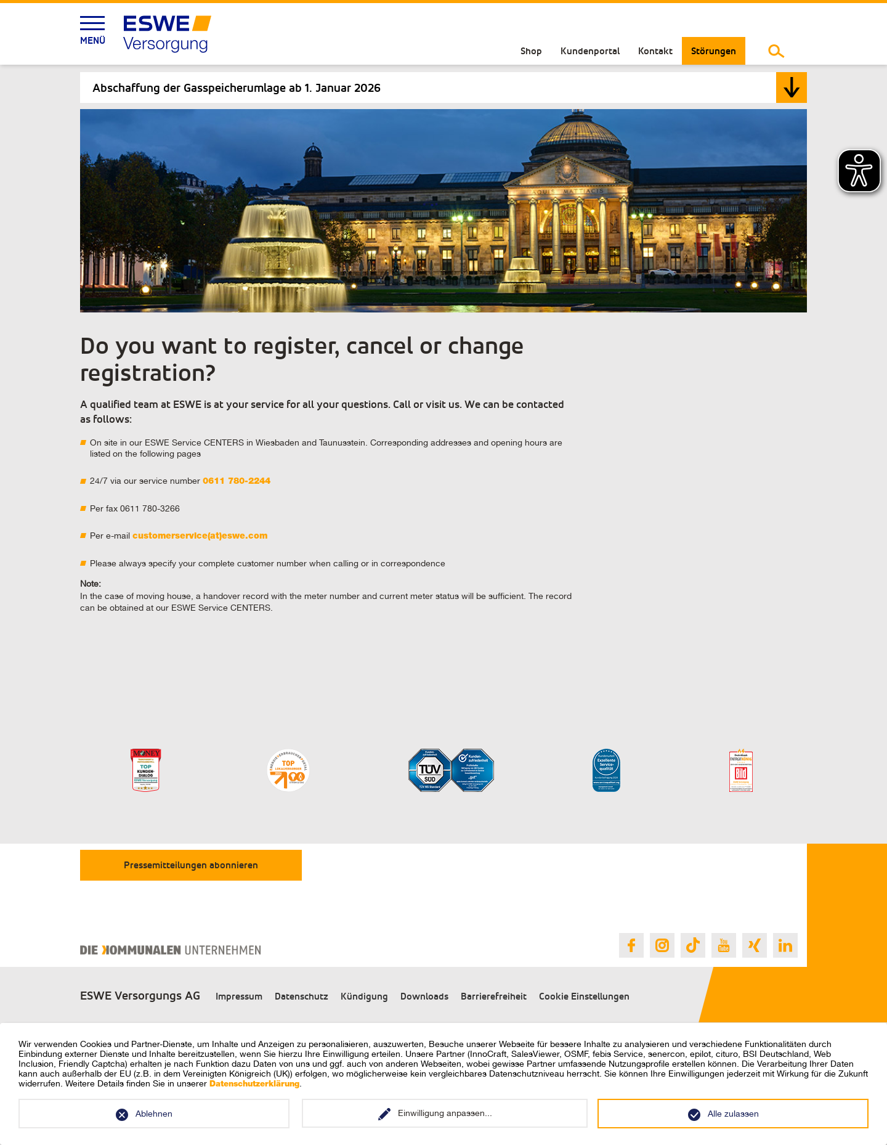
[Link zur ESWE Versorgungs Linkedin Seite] (785, 945)
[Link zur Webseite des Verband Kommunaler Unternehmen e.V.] (170, 950)
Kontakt (655, 51)
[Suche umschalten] (776, 51)
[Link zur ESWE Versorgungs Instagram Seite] (662, 945)
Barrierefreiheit (494, 996)
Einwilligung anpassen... (445, 1113)
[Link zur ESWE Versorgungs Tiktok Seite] (693, 945)
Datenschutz (301, 996)
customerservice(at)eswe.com (199, 536)
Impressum (239, 996)
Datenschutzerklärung (254, 1085)
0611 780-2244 (236, 482)
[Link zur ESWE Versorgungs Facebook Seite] (631, 945)
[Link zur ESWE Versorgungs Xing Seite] (754, 945)
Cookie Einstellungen (584, 996)
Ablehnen (154, 1114)
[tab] (443, 87)
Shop (531, 51)
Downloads (424, 996)
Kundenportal (590, 51)
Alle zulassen (733, 1114)
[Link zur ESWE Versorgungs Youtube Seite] (723, 945)
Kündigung (364, 996)
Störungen (713, 51)
